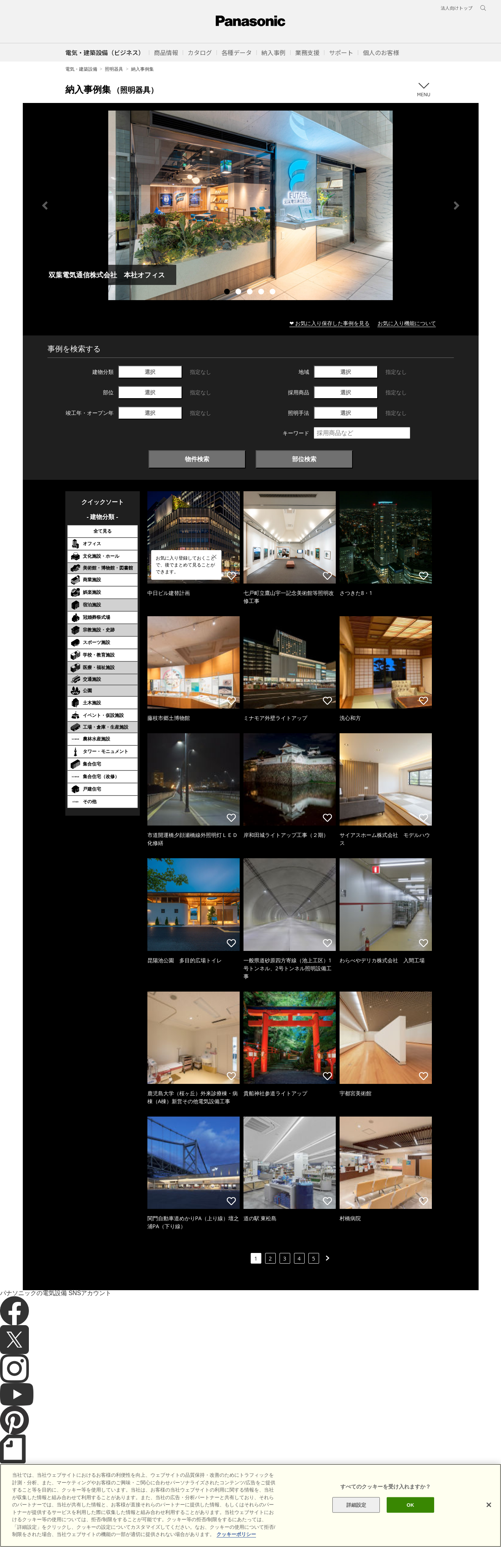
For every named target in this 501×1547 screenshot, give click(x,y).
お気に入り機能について (407, 323)
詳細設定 (356, 1517)
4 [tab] (262, 292)
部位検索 (304, 459)
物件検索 (197, 459)
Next (456, 205)
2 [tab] (239, 292)
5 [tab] (273, 292)
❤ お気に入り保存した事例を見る (329, 323)
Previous (44, 205)
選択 (150, 371)
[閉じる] (488, 1517)
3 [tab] (250, 292)
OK (410, 1517)
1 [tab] (228, 292)
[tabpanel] (251, 205)
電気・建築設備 (81, 69)
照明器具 (114, 69)
